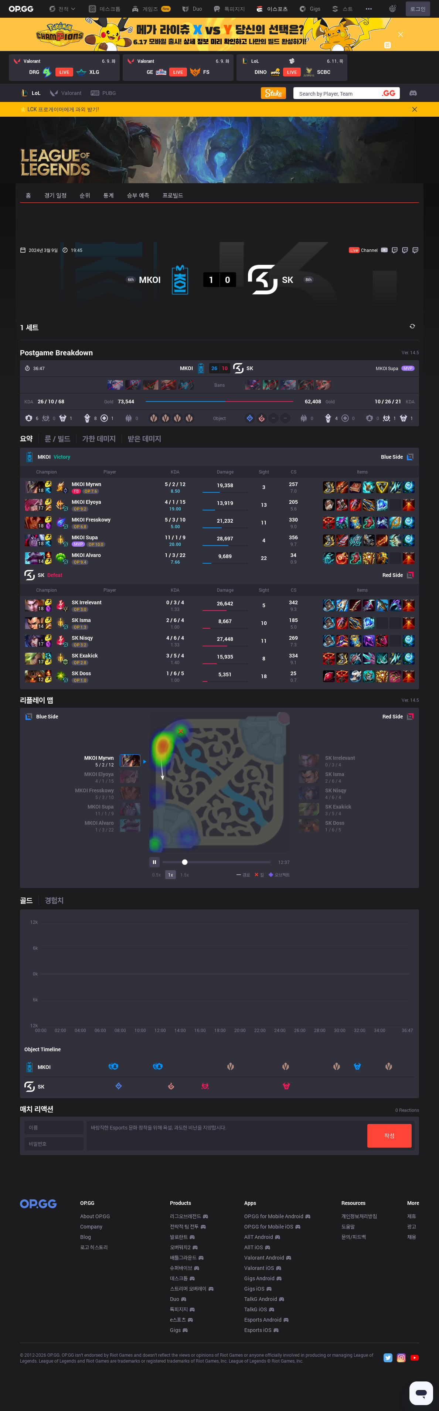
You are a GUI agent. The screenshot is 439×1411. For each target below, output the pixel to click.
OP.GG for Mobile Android (273, 1325)
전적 (62, 8)
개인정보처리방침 (359, 1325)
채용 (411, 1346)
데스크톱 (179, 1387)
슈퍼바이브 (181, 1377)
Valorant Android (264, 1366)
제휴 (411, 1325)
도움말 (348, 1335)
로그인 (418, 9)
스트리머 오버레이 (188, 1397)
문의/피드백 (353, 1346)
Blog (85, 1346)
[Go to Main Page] (21, 9)
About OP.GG (95, 1325)
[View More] (368, 8)
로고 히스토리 (94, 1356)
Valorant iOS (259, 1377)
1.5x (184, 875)
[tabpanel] (219, 568)
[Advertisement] (219, 222)
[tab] (29, 438)
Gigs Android (259, 1387)
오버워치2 (180, 1356)
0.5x (156, 875)
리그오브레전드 (185, 1325)
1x (170, 875)
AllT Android (258, 1346)
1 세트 (29, 327)
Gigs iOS (254, 1397)
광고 (411, 1335)
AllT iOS (253, 1356)
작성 (389, 1136)
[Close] (400, 34)
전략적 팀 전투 (184, 1335)
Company (91, 1335)
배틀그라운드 (183, 1366)
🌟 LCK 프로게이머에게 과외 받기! (59, 109)
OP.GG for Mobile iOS (268, 1335)
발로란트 (179, 1346)
